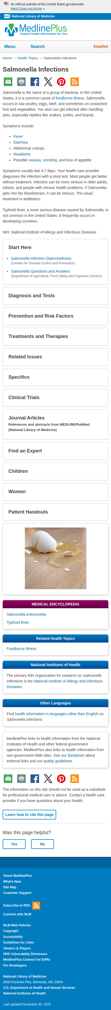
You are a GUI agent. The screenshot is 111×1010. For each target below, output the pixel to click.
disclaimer (76, 755)
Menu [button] (13, 47)
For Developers (14, 965)
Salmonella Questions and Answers (40, 271)
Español (101, 46)
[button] (100, 248)
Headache (21, 154)
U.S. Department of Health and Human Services (39, 988)
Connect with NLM (17, 914)
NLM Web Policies (17, 925)
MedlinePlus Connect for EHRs (26, 959)
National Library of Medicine (33, 16)
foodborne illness (70, 98)
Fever (18, 136)
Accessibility (13, 937)
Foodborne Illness (21, 649)
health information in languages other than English (56, 714)
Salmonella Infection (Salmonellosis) (41, 258)
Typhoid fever (18, 622)
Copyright (10, 931)
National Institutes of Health (24, 993)
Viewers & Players (17, 948)
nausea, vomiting (43, 160)
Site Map (9, 887)
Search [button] (41, 47)
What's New (12, 881)
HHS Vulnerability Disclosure (25, 954)
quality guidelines (57, 761)
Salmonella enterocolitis (26, 614)
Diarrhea (20, 142)
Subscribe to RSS (21, 905)
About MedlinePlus (17, 876)
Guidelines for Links (18, 942)
